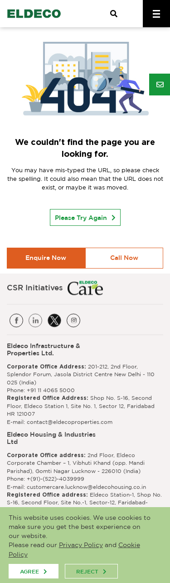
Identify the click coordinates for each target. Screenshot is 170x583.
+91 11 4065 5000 (51, 389)
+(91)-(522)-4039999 (55, 478)
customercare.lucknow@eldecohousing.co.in (86, 486)
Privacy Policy (81, 545)
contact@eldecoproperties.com (69, 421)
